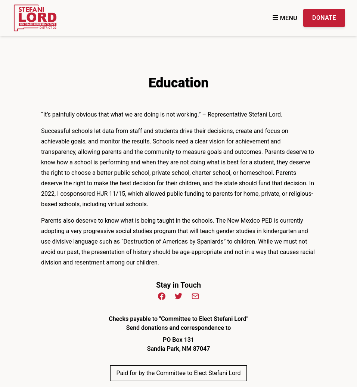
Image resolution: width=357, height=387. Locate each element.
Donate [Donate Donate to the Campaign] (324, 17)
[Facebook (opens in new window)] (162, 296)
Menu (284, 18)
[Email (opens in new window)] (195, 296)
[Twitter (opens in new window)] (178, 296)
